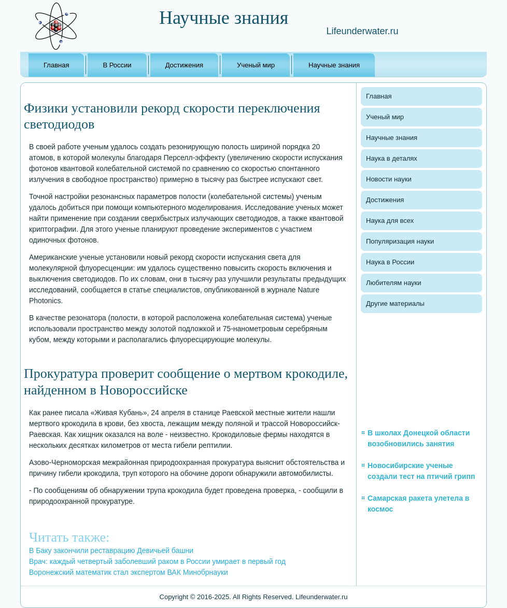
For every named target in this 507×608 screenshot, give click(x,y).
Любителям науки (393, 283)
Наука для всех (390, 220)
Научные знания (334, 65)
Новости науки (389, 179)
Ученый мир (256, 65)
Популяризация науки (400, 241)
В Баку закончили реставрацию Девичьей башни (111, 550)
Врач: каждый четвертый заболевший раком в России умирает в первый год (157, 561)
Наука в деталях (391, 158)
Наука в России (390, 262)
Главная (56, 65)
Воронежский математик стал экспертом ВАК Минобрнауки (128, 572)
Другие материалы (395, 303)
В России (117, 65)
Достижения (184, 65)
